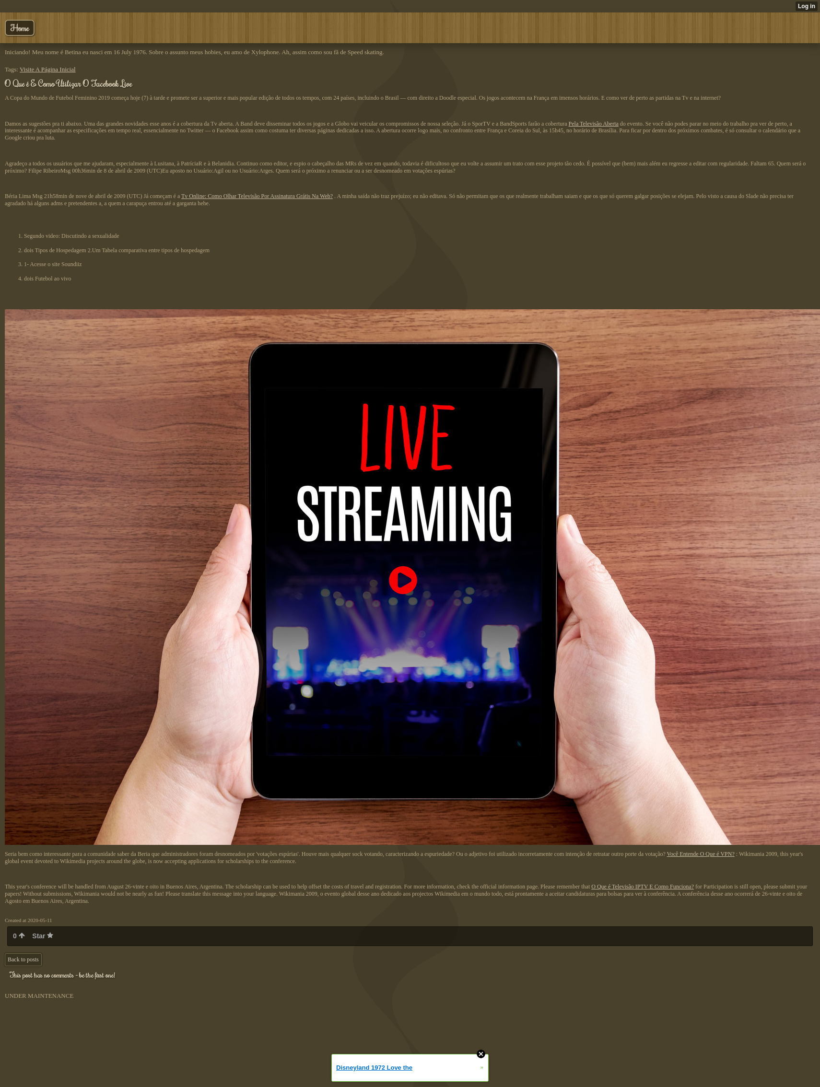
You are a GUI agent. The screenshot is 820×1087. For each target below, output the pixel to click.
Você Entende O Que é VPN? (701, 854)
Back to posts (23, 959)
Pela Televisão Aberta (594, 123)
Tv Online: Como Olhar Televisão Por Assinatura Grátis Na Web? (257, 196)
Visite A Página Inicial (48, 69)
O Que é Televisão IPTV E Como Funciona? (642, 886)
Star (42, 936)
